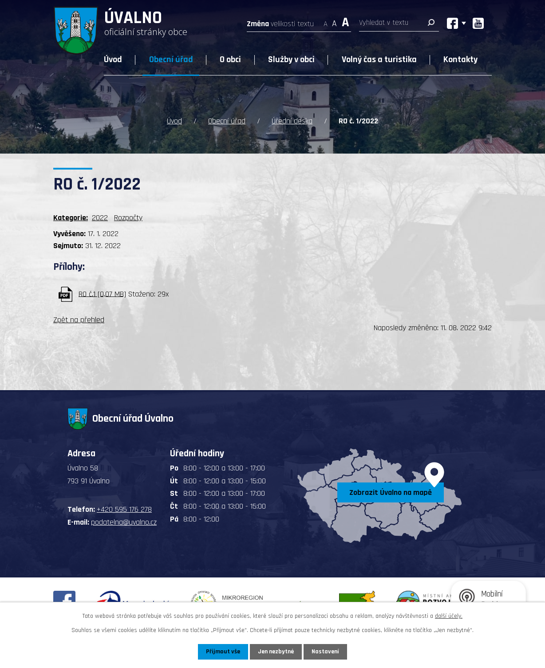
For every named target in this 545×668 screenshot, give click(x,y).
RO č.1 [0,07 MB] (102, 294)
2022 (100, 218)
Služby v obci (291, 59)
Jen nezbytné (276, 652)
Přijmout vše (223, 652)
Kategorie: (70, 218)
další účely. (448, 616)
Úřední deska (292, 121)
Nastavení (325, 652)
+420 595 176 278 (124, 509)
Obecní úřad (171, 59)
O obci (230, 59)
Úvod (113, 59)
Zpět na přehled (78, 320)
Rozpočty (128, 218)
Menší (325, 21)
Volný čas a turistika (379, 59)
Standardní (334, 21)
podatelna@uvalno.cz (124, 522)
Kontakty (460, 59)
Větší (345, 21)
